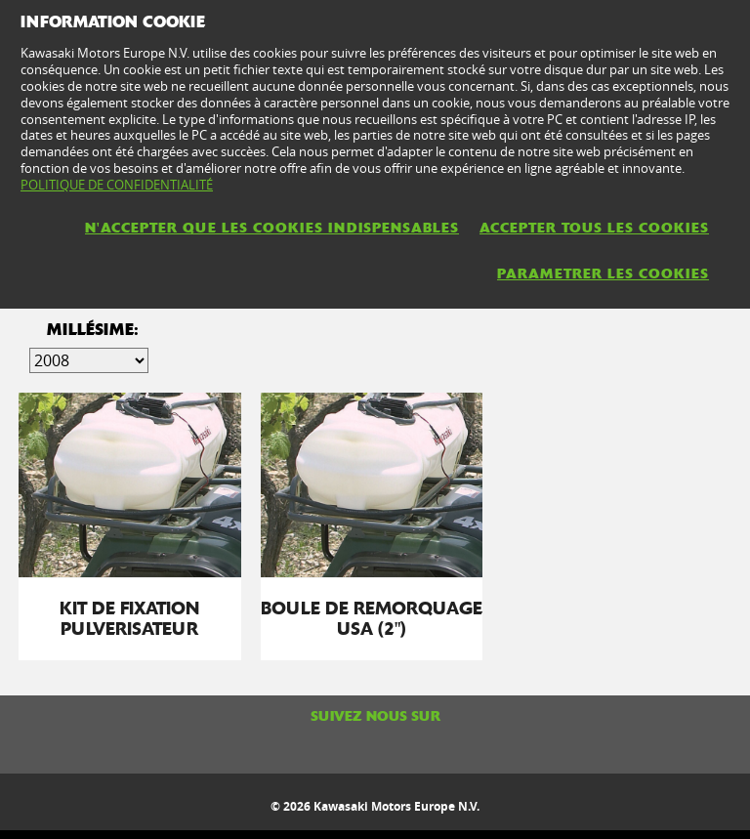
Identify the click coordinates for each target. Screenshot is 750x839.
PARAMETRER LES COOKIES (603, 273)
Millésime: (93, 329)
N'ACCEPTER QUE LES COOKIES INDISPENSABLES (272, 227)
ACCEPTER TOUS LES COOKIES (594, 227)
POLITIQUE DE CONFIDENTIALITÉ (117, 184)
